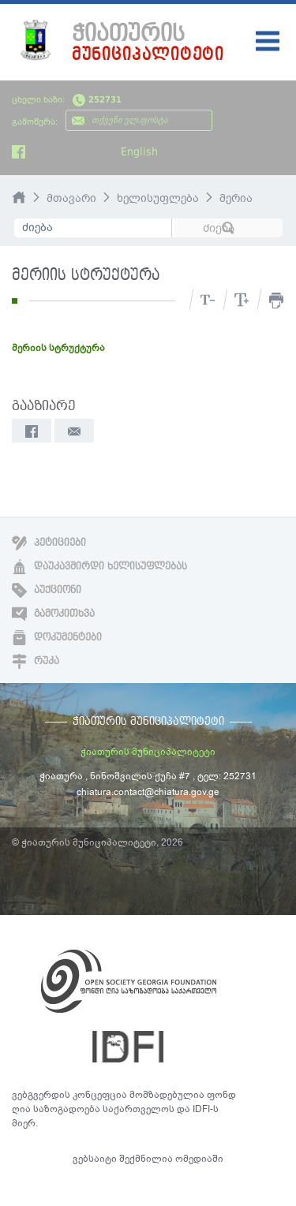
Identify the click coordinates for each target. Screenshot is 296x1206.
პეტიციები (49, 542)
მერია (236, 198)
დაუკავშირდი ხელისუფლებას (99, 566)
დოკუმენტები (57, 637)
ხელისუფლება (158, 198)
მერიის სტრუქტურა (58, 348)
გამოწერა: (35, 122)
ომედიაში (199, 1158)
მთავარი (71, 198)
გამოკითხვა (53, 613)
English (139, 151)
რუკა (35, 660)
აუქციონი (46, 590)
